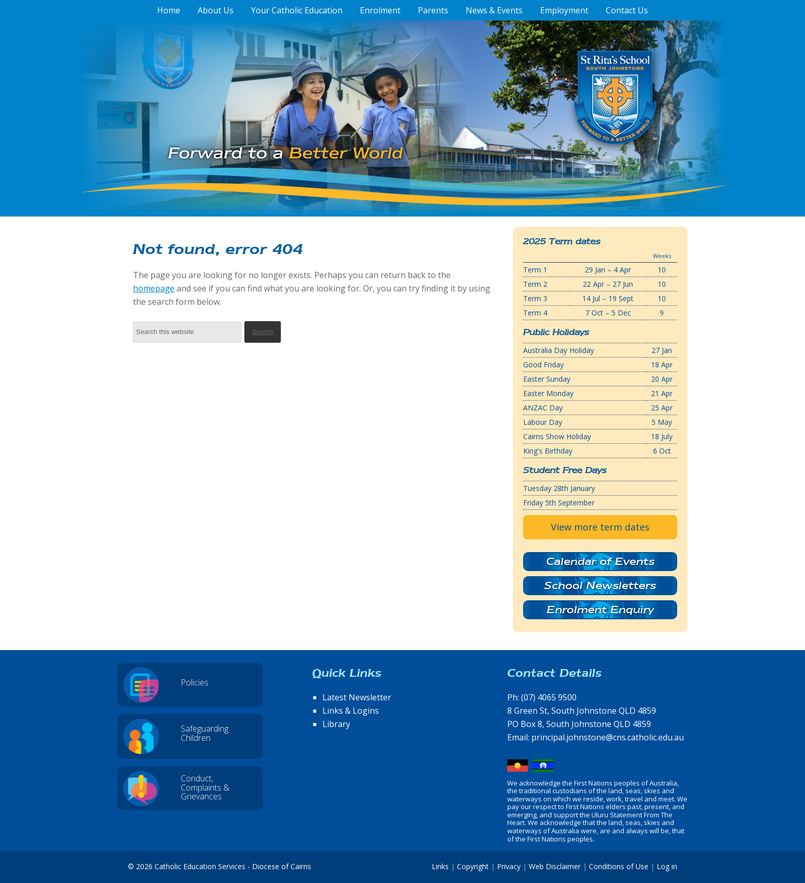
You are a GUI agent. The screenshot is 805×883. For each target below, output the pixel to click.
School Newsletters (600, 585)
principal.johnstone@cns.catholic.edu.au (607, 737)
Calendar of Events (600, 561)
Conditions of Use (618, 866)
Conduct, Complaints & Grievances (205, 787)
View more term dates (600, 527)
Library (336, 724)
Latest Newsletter (356, 697)
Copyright (473, 866)
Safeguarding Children (204, 733)
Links (440, 866)
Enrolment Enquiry (600, 609)
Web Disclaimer (555, 866)
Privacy (509, 866)
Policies (194, 682)
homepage (154, 288)
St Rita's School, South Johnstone (564, 114)
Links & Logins (350, 710)
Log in (667, 866)
